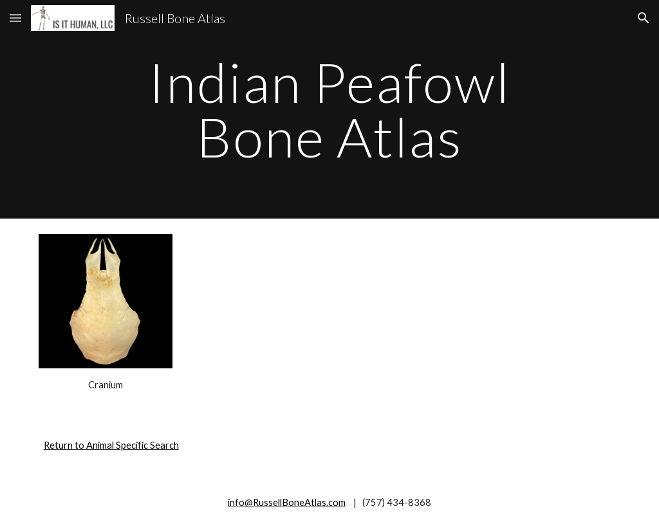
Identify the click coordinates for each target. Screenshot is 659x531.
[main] (329, 110)
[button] (15, 17)
